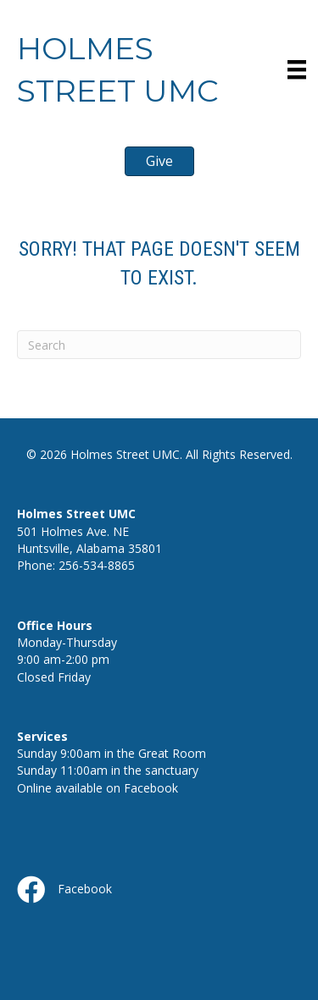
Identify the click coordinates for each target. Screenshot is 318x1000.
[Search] (159, 344)
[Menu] (297, 69)
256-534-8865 (97, 565)
